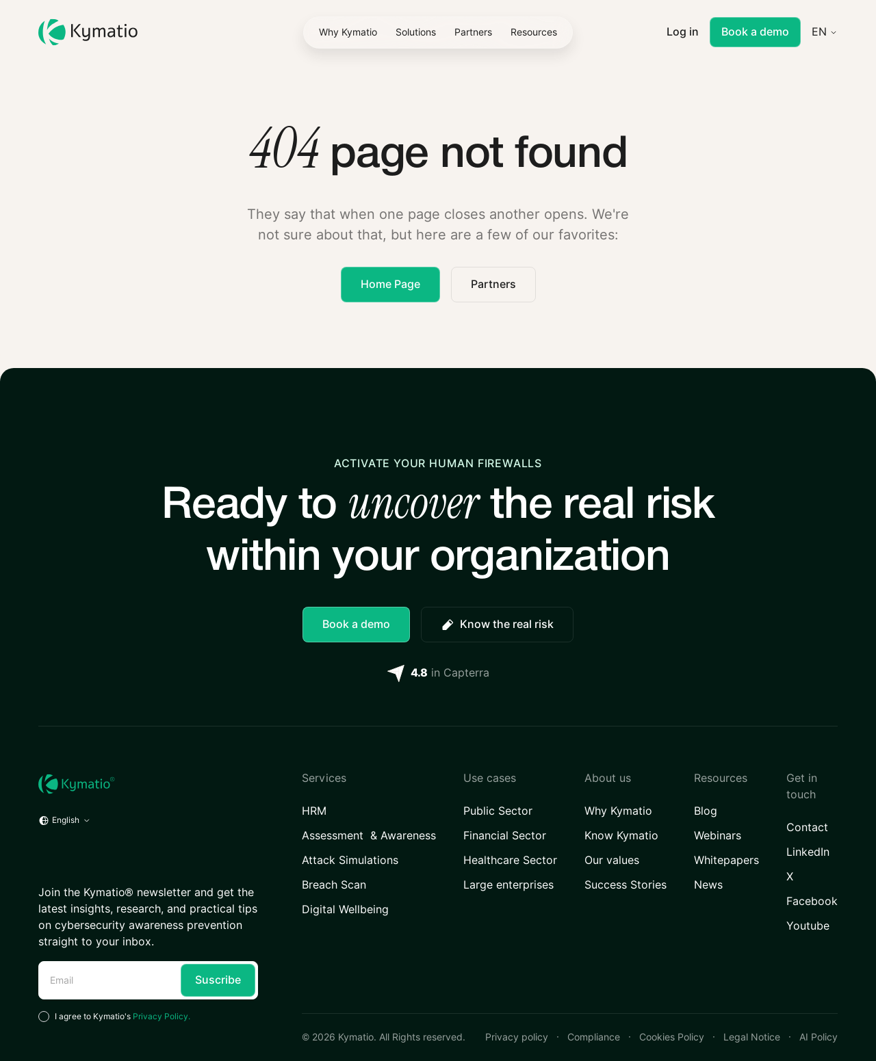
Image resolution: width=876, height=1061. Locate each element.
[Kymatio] (88, 32)
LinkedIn (807, 852)
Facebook (812, 901)
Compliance (593, 1037)
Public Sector (497, 810)
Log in (683, 31)
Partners (493, 284)
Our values (611, 860)
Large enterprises (508, 884)
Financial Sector (504, 835)
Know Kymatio (621, 835)
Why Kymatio (618, 810)
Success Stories (625, 884)
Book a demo (755, 31)
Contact (807, 827)
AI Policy (818, 1037)
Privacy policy (516, 1037)
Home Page (390, 284)
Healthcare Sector (510, 860)
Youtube (807, 925)
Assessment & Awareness (369, 835)
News (708, 884)
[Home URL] (148, 784)
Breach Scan (334, 884)
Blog (705, 810)
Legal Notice (751, 1037)
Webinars (717, 835)
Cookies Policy (671, 1037)
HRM (314, 810)
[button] (415, 32)
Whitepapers (726, 860)
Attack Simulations (350, 860)
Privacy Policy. (161, 1016)
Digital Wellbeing (345, 909)
